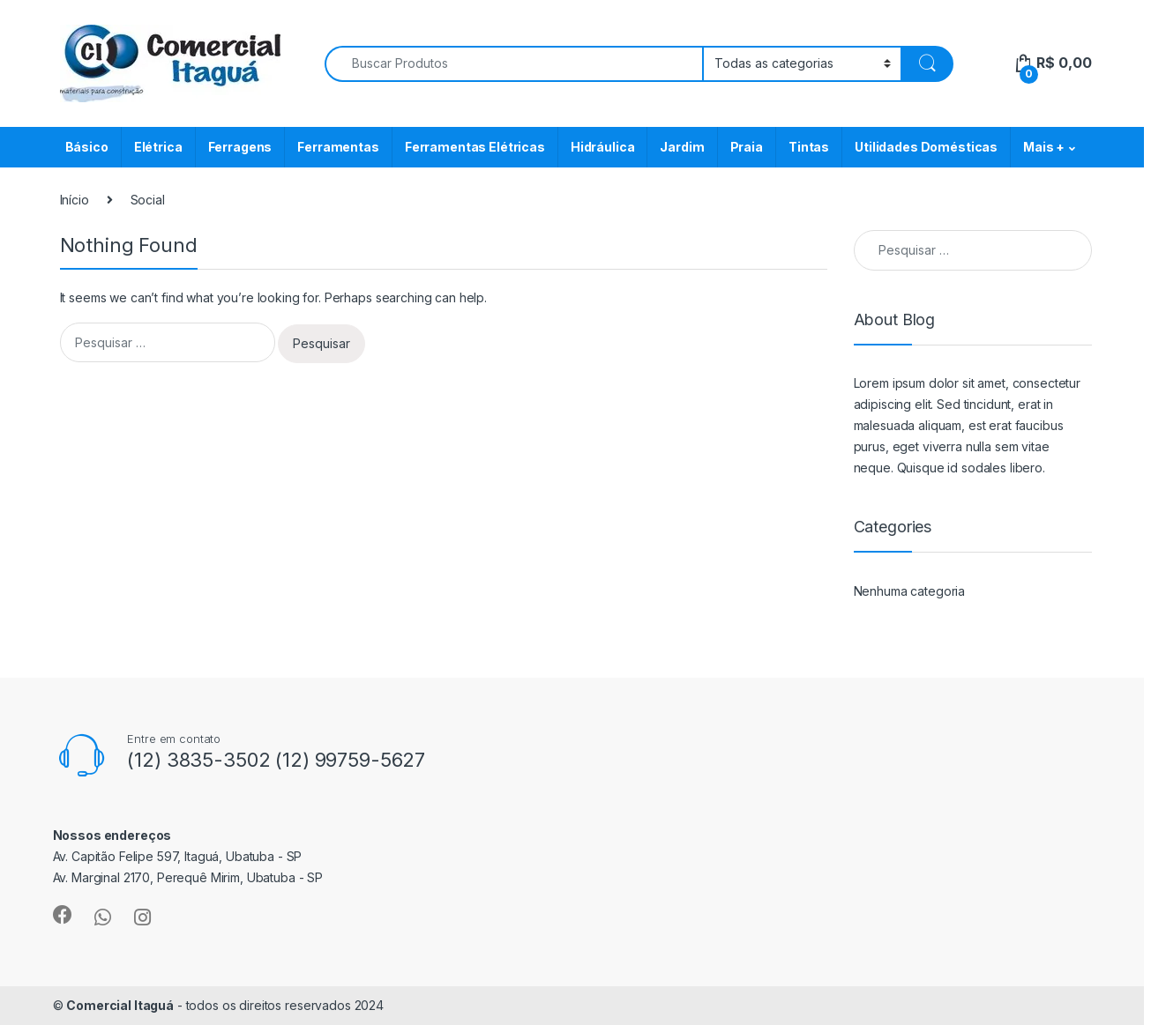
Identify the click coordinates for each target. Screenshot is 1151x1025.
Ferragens (240, 146)
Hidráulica (603, 146)
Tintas (809, 146)
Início (74, 199)
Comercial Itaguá (120, 1005)
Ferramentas (337, 146)
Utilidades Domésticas (926, 146)
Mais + (1044, 146)
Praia (746, 146)
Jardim (682, 146)
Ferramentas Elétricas (475, 146)
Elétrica (158, 146)
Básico (86, 146)
